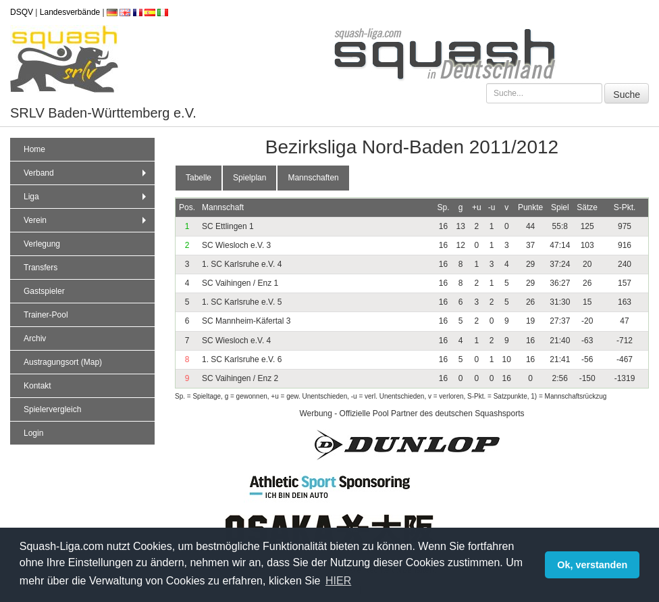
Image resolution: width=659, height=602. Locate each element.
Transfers (40, 267)
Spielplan (249, 177)
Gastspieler (44, 291)
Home (34, 149)
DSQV (21, 12)
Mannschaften (313, 177)
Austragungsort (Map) (63, 362)
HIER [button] (338, 580)
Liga (86, 196)
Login (33, 433)
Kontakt (37, 386)
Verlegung (42, 244)
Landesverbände (70, 12)
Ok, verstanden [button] (592, 564)
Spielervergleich (52, 409)
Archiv (35, 338)
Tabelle (198, 177)
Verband (86, 173)
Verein (86, 220)
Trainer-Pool (46, 315)
